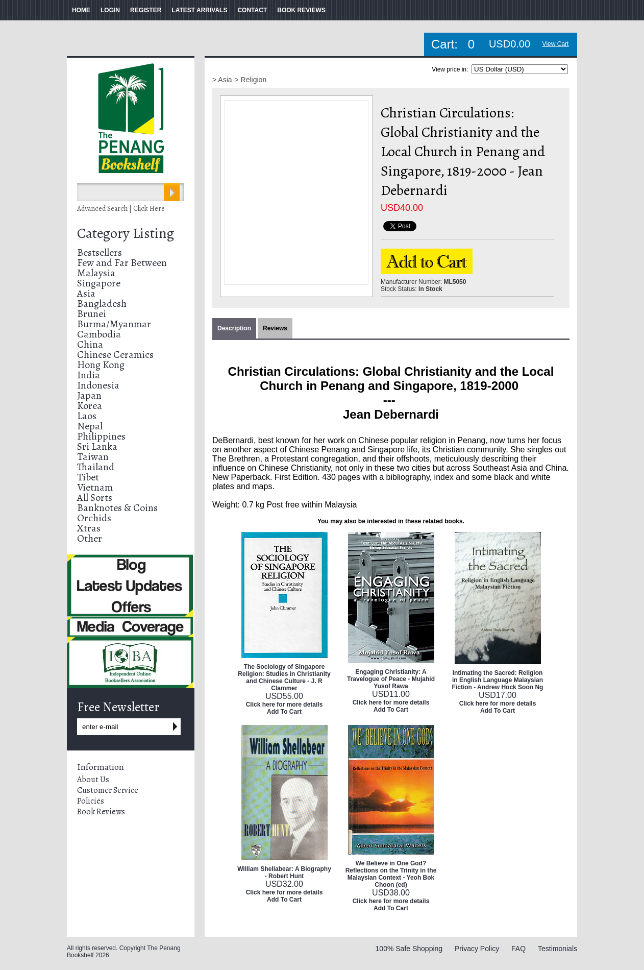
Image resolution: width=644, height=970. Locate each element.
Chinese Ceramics (115, 354)
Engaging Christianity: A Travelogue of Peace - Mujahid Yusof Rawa (391, 679)
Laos (86, 416)
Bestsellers (99, 252)
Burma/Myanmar (114, 324)
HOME (81, 10)
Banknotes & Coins (117, 508)
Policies (90, 801)
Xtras (89, 528)
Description (234, 328)
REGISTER (145, 10)
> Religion (251, 80)
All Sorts (94, 497)
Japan (89, 395)
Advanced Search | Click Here (121, 208)
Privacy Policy (477, 948)
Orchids (94, 518)
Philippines (101, 436)
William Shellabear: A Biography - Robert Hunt (284, 872)
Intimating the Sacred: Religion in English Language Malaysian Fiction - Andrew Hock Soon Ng (497, 680)
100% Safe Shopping (409, 948)
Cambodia (99, 334)
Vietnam (95, 487)
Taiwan (93, 457)
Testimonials (557, 948)
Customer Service (107, 790)
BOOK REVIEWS (301, 10)
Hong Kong (101, 365)
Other (89, 538)
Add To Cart (284, 711)
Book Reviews (101, 811)
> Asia (222, 80)
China (90, 344)
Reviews (275, 328)
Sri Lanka (97, 446)
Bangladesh (102, 303)
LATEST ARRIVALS (199, 10)
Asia (86, 293)
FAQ (518, 948)
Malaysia (96, 273)
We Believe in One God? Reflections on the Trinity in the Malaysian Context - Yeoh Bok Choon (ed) (391, 874)
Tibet (88, 477)
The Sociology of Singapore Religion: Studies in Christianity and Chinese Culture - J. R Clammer (284, 677)
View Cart (555, 43)
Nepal (90, 426)
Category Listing (125, 233)
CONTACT (252, 10)
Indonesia (98, 385)
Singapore (98, 283)
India (88, 375)
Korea (89, 406)
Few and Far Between (122, 263)
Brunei (91, 314)
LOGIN (110, 10)
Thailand (95, 467)
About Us (93, 779)
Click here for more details (284, 704)
